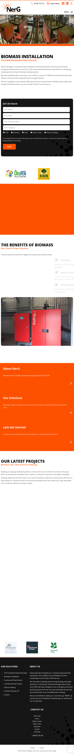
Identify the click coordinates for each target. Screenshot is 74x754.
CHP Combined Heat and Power (15, 673)
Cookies (32, 748)
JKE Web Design (51, 751)
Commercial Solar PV (11, 691)
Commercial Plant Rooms (13, 680)
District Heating (10, 687)
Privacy (42, 748)
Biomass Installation (11, 676)
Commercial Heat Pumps (13, 684)
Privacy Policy (7, 141)
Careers (7, 695)
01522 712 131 (39, 3)
